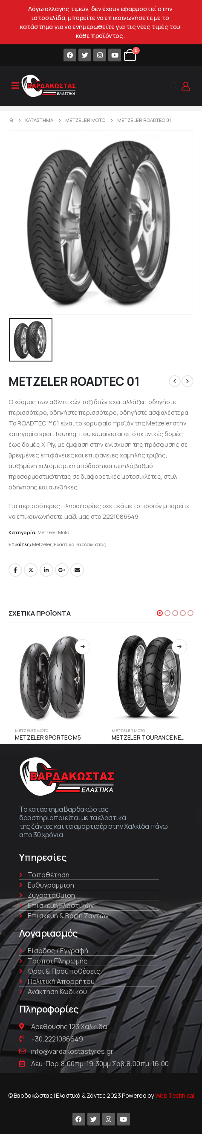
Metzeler (42, 544)
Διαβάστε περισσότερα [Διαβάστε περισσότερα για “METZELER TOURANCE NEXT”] (179, 646)
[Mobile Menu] (15, 85)
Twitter (31, 570)
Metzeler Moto (53, 532)
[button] (160, 613)
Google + (62, 570)
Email (77, 570)
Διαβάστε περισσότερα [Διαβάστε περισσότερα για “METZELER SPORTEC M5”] (82, 646)
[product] (53, 677)
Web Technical (174, 1095)
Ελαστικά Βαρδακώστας (80, 544)
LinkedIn (46, 570)
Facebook (15, 570)
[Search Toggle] (174, 86)
